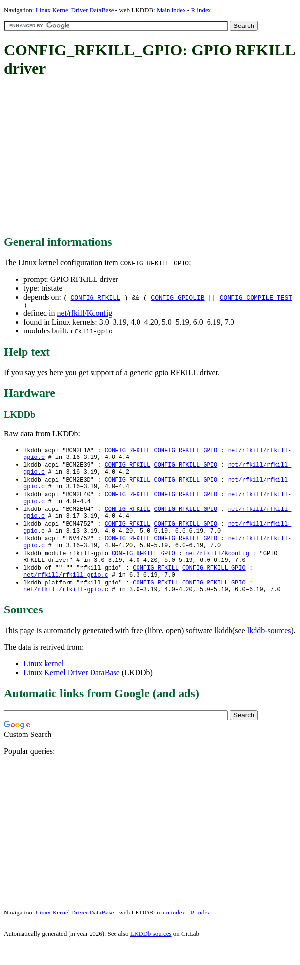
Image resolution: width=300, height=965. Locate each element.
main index (171, 933)
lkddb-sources (269, 651)
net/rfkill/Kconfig (84, 314)
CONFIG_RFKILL (95, 297)
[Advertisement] (152, 157)
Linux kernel (43, 685)
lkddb (223, 651)
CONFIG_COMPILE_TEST (256, 297)
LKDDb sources (151, 954)
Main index (171, 10)
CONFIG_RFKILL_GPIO (185, 452)
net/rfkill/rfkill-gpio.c (65, 593)
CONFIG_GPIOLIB (177, 297)
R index (201, 10)
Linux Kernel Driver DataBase (75, 10)
